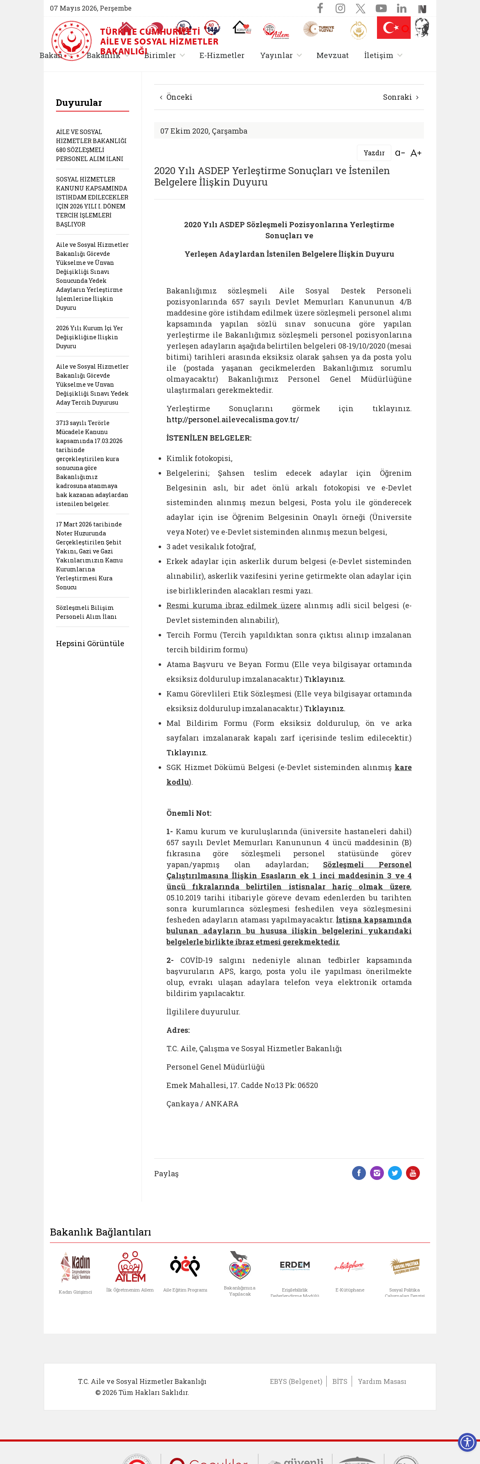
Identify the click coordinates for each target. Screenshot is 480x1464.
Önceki (176, 97)
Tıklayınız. (324, 679)
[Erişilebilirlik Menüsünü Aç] (467, 1442)
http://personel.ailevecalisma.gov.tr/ (232, 419)
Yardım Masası (382, 1381)
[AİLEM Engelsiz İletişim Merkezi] (276, 31)
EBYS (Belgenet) (296, 1381)
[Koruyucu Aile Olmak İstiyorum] (242, 27)
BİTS (340, 1381)
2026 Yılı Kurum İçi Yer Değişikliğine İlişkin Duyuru (89, 337)
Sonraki (401, 97)
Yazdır (374, 152)
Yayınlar (276, 55)
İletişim (378, 55)
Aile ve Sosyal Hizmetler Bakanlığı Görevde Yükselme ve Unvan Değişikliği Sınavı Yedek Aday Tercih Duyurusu (92, 384)
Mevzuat (332, 55)
